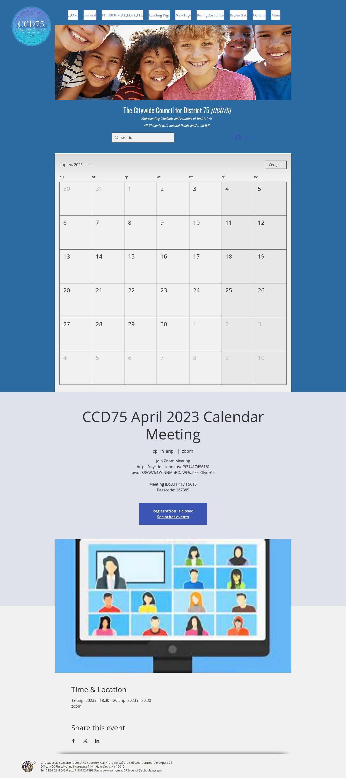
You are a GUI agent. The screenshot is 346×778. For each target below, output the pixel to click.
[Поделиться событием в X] (85, 741)
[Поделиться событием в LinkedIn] (97, 741)
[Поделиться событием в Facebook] (73, 741)
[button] (75, 199)
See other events (173, 516)
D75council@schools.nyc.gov (142, 770)
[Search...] (142, 137)
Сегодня (275, 164)
